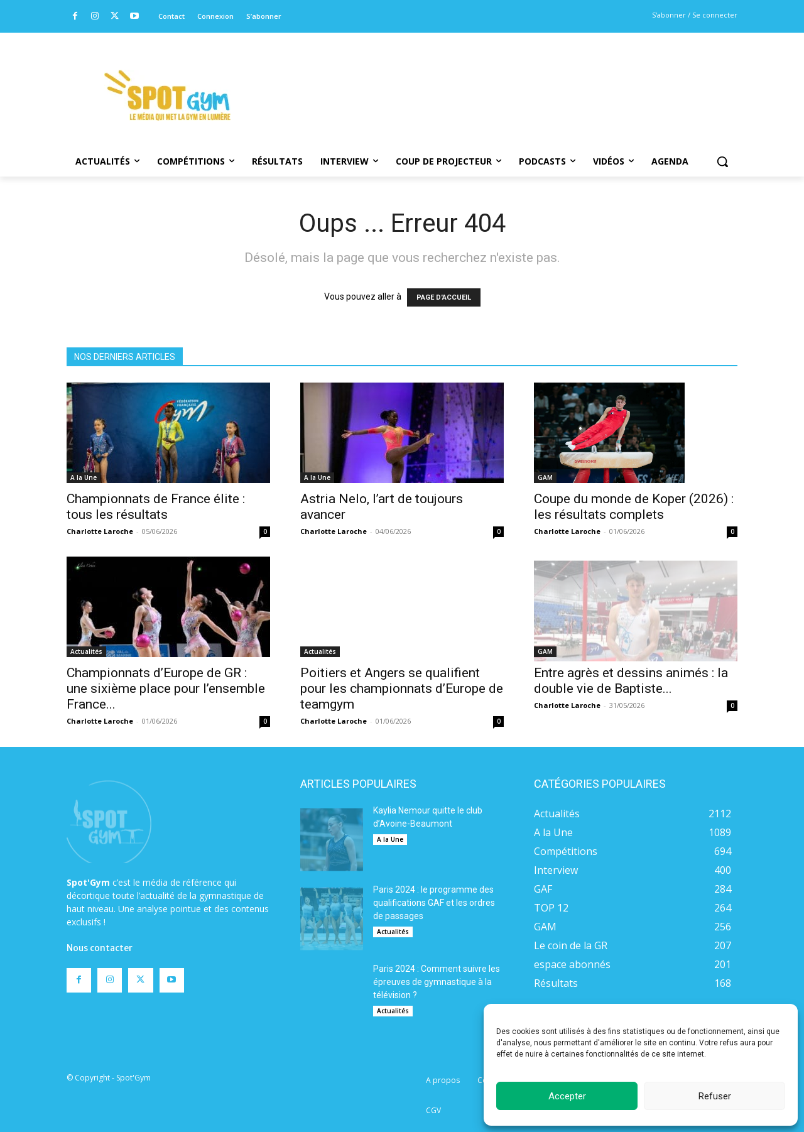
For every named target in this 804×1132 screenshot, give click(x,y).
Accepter (567, 1096)
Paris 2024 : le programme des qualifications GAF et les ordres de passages (434, 902)
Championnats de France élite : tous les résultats (156, 506)
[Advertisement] (487, 78)
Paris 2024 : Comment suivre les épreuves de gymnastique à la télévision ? (436, 982)
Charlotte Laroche (100, 531)
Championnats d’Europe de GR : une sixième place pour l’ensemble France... (166, 688)
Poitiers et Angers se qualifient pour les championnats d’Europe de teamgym (401, 688)
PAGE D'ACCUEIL (443, 297)
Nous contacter (100, 907)
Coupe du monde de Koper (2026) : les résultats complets (634, 480)
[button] (722, 161)
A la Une (83, 477)
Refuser (714, 1096)
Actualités (86, 651)
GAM (545, 451)
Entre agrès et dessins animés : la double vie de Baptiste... (631, 680)
